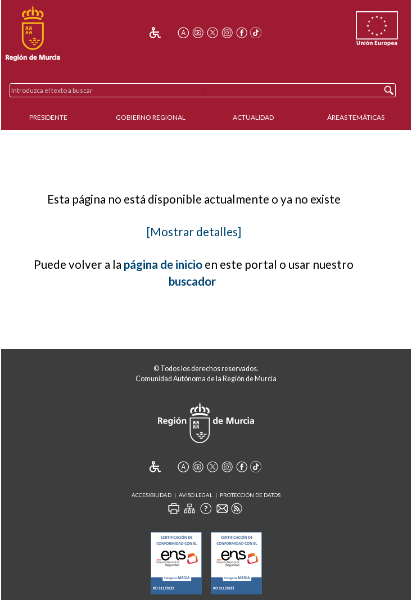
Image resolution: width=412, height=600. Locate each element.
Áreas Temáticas (355, 117)
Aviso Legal (195, 495)
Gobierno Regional (150, 117)
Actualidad (253, 117)
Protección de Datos (250, 495)
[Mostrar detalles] (194, 231)
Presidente (48, 117)
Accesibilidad (151, 495)
